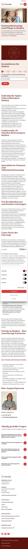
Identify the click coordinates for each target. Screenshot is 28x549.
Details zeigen (21, 287)
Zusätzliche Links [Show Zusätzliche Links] (6, 525)
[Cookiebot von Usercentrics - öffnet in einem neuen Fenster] (21, 249)
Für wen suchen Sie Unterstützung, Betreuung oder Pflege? (13, 75)
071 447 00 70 (6, 415)
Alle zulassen (14, 291)
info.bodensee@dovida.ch (9, 417)
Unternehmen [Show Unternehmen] (5, 499)
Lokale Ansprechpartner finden (8, 495)
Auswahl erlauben (14, 295)
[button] (24, 1)
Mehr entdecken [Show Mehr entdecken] (5, 513)
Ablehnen (14, 298)
